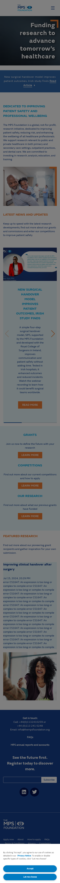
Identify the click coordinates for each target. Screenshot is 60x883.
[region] (30, 863)
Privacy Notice (24, 855)
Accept (30, 868)
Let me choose (30, 877)
